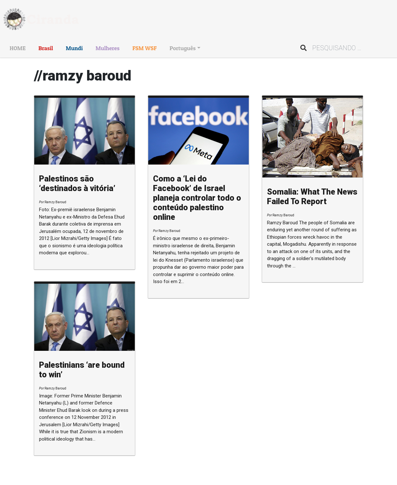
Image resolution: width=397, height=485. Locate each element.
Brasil (45, 48)
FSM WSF (144, 48)
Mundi (74, 48)
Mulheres (107, 48)
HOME (18, 48)
